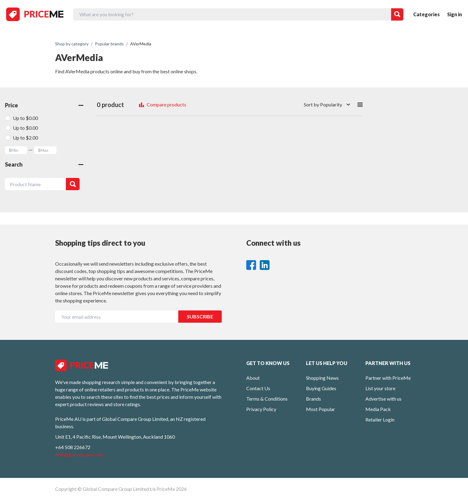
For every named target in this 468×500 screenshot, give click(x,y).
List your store (380, 388)
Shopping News (322, 378)
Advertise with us (383, 399)
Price (44, 105)
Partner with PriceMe (388, 378)
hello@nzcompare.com (79, 454)
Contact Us (258, 388)
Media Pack (378, 409)
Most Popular (320, 409)
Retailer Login (379, 419)
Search (44, 164)
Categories (426, 14)
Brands (313, 399)
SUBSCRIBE (200, 316)
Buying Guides (321, 388)
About (253, 378)
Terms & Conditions (267, 399)
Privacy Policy (261, 409)
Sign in (454, 14)
